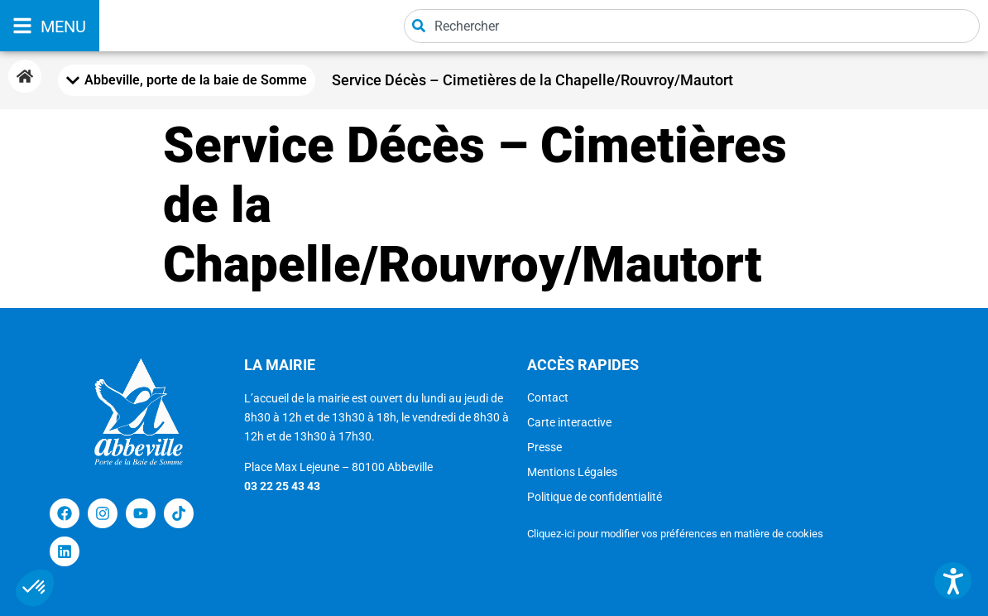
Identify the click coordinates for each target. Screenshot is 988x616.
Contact (547, 397)
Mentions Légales (572, 472)
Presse (544, 447)
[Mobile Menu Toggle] (186, 80)
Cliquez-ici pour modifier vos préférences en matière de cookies (675, 533)
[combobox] (692, 26)
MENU (63, 26)
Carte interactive (569, 422)
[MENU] (22, 26)
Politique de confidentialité (594, 496)
